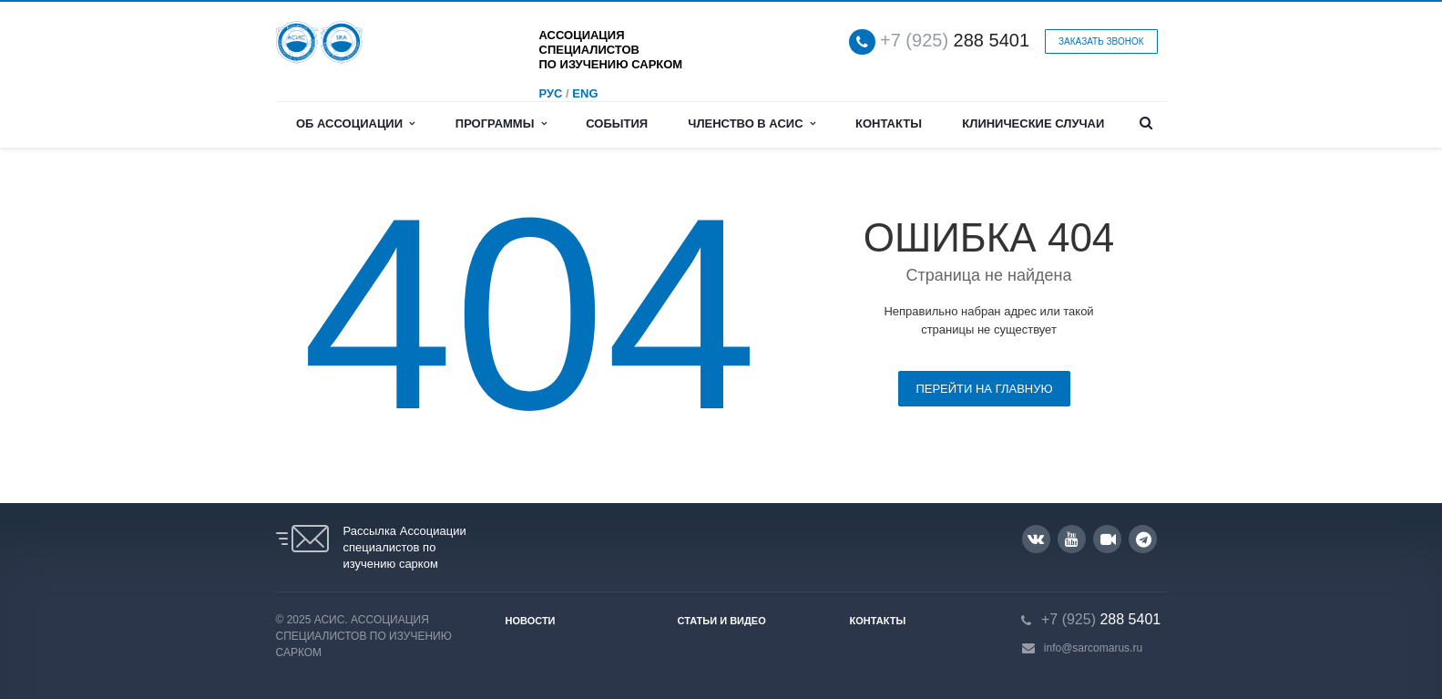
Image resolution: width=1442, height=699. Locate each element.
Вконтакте (1036, 538)
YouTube (1072, 539)
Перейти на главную (983, 389)
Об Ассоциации (355, 123)
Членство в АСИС (751, 123)
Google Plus (1143, 539)
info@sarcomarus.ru (1093, 648)
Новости (531, 620)
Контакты (888, 123)
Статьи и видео (722, 620)
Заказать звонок (1100, 41)
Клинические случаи (1033, 123)
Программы (501, 123)
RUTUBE (1108, 539)
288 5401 (954, 40)
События (617, 123)
